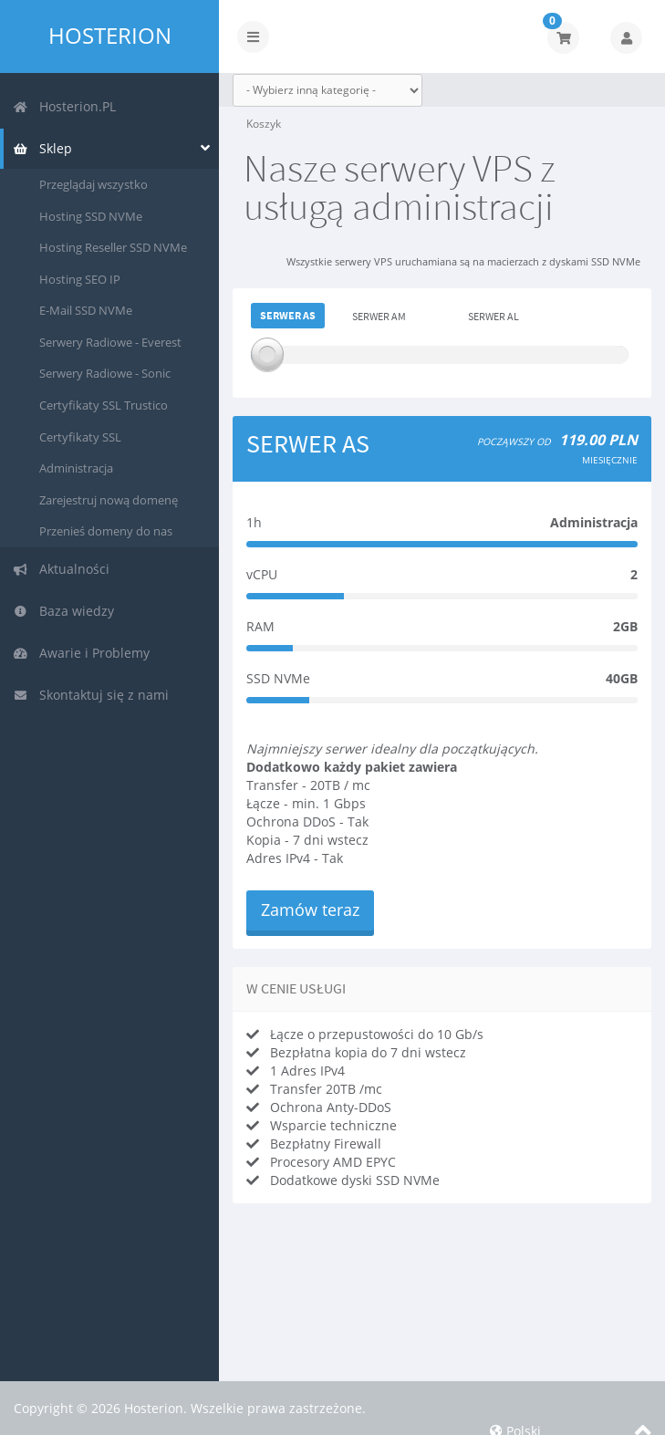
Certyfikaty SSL (80, 437)
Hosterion (109, 35)
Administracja (76, 468)
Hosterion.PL (64, 106)
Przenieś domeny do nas (105, 531)
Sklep (42, 148)
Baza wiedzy (63, 610)
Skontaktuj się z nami (91, 694)
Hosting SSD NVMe (90, 216)
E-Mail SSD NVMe (85, 310)
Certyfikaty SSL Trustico (103, 405)
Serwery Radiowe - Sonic (105, 373)
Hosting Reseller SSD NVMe (113, 247)
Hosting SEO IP (79, 279)
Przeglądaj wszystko (93, 184)
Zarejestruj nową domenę (108, 500)
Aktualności (61, 568)
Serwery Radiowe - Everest (110, 342)
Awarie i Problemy (81, 652)
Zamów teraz (310, 909)
